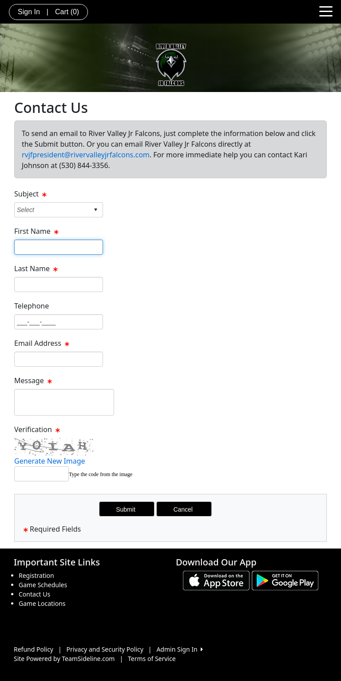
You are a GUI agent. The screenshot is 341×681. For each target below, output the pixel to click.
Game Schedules (43, 585)
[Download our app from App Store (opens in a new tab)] (216, 580)
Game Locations (42, 603)
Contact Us (34, 594)
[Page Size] (58, 247)
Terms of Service (152, 658)
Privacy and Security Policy (105, 649)
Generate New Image (49, 461)
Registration (36, 575)
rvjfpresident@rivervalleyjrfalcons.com (86, 155)
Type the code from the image (100, 474)
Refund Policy (33, 649)
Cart (67, 12)
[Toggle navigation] (326, 10)
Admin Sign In (179, 649)
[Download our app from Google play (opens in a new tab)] (285, 580)
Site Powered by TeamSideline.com (64, 658)
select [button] (95, 210)
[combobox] (52, 209)
